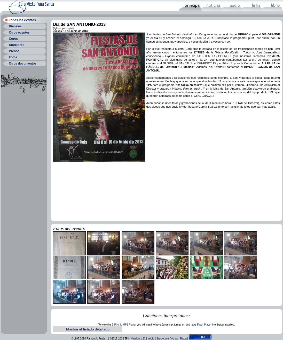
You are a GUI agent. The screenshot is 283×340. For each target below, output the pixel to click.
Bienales (15, 26)
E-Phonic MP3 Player (124, 324)
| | (138, 338)
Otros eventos (19, 32)
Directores (16, 45)
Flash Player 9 (205, 324)
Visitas (174, 338)
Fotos (13, 57)
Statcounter (163, 338)
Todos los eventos (22, 20)
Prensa (14, 51)
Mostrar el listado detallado (87, 329)
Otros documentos (22, 63)
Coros (13, 39)
